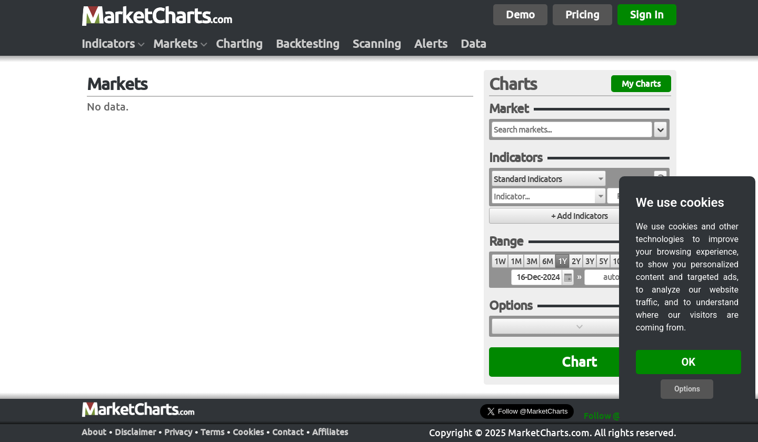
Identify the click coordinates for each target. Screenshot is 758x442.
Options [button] (687, 389)
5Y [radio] (603, 261)
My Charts (641, 83)
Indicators (108, 43)
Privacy (178, 431)
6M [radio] (547, 261)
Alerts (430, 43)
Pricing (582, 14)
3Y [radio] (589, 261)
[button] (660, 129)
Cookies (248, 431)
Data (473, 43)
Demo (520, 14)
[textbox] (572, 129)
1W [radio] (499, 261)
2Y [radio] (576, 261)
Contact (288, 431)
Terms (212, 431)
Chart (579, 361)
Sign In (647, 14)
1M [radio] (516, 261)
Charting (239, 43)
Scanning (377, 43)
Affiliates (330, 431)
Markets (175, 43)
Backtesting (308, 43)
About (94, 431)
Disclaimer (135, 431)
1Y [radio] (562, 261)
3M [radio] (531, 261)
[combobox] (549, 178)
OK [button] (689, 362)
